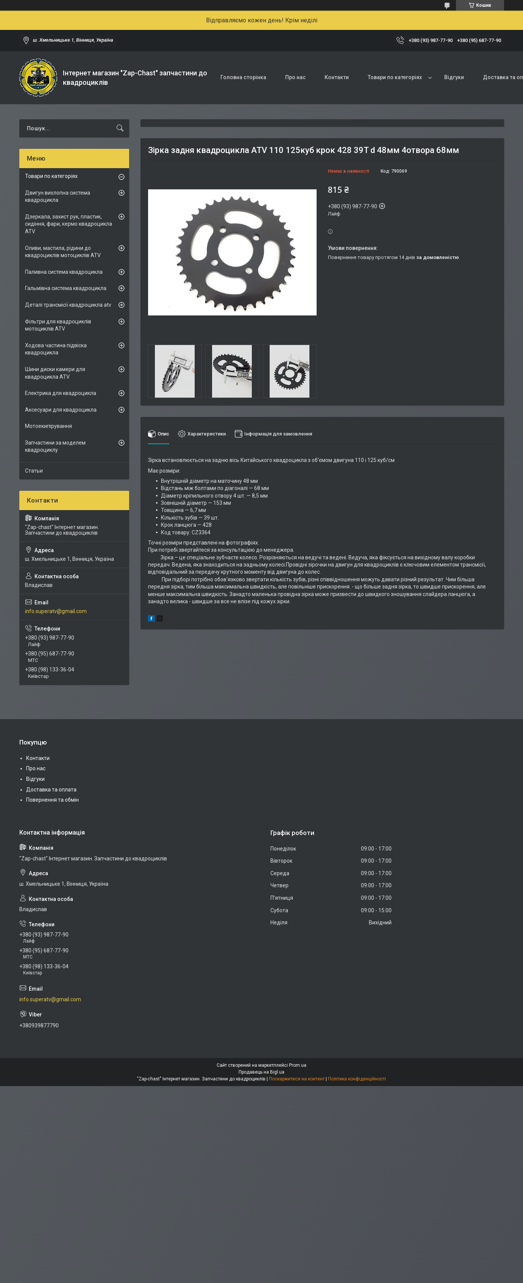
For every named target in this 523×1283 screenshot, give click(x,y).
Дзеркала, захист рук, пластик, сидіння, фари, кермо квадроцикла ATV (68, 224)
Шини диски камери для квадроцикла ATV (55, 373)
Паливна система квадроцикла (64, 272)
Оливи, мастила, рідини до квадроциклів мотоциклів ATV (63, 252)
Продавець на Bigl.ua (261, 1072)
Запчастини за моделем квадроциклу (55, 446)
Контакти (337, 77)
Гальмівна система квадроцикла (65, 288)
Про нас (295, 77)
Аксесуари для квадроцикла (61, 410)
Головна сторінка (243, 77)
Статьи (34, 471)
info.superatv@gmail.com (56, 611)
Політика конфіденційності (357, 1079)
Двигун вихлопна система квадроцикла (57, 196)
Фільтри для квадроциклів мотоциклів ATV (58, 325)
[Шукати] (120, 128)
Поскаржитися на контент (297, 1079)
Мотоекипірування (48, 426)
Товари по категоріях (395, 77)
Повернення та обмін (52, 800)
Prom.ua (297, 1065)
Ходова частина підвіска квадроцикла (56, 349)
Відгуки (454, 77)
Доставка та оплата (51, 790)
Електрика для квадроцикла (60, 393)
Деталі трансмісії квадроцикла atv (68, 305)
